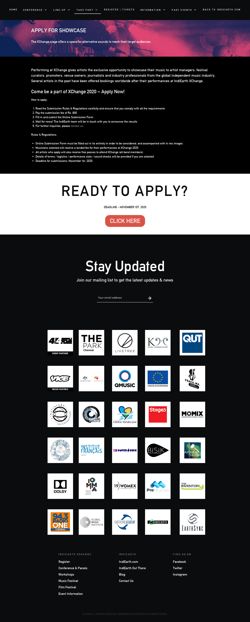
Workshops (66, 574)
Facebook (179, 561)
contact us (77, 126)
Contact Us (126, 580)
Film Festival (67, 587)
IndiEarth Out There (132, 568)
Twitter (177, 568)
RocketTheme (158, 613)
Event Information (70, 593)
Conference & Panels (72, 568)
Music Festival (68, 580)
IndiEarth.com (128, 561)
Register (64, 561)
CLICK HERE (125, 220)
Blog (122, 574)
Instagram (180, 574)
